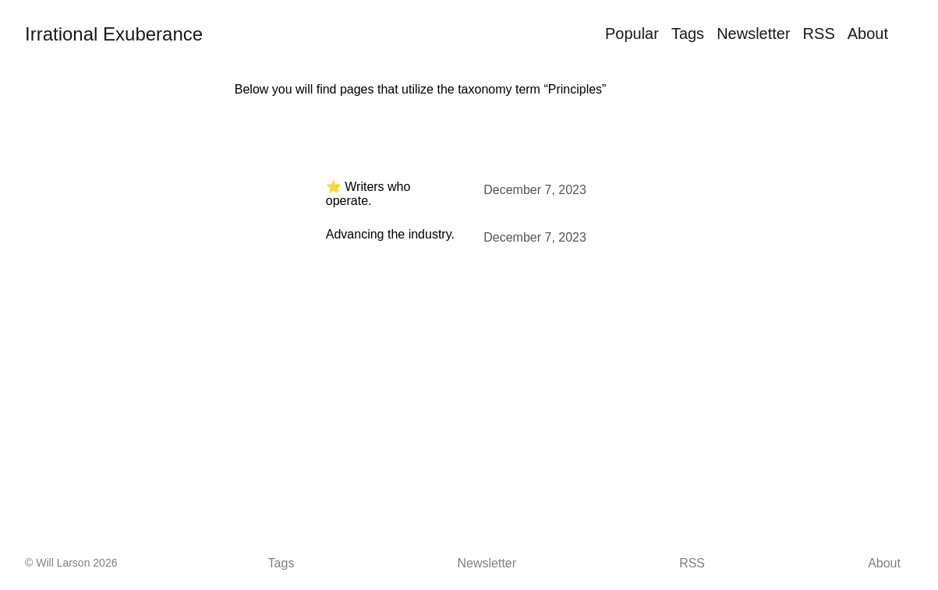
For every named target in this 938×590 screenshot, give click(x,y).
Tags (687, 33)
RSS (819, 33)
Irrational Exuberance (114, 33)
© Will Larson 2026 (71, 562)
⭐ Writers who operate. (368, 193)
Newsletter (753, 33)
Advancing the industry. (390, 234)
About (868, 33)
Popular (632, 33)
